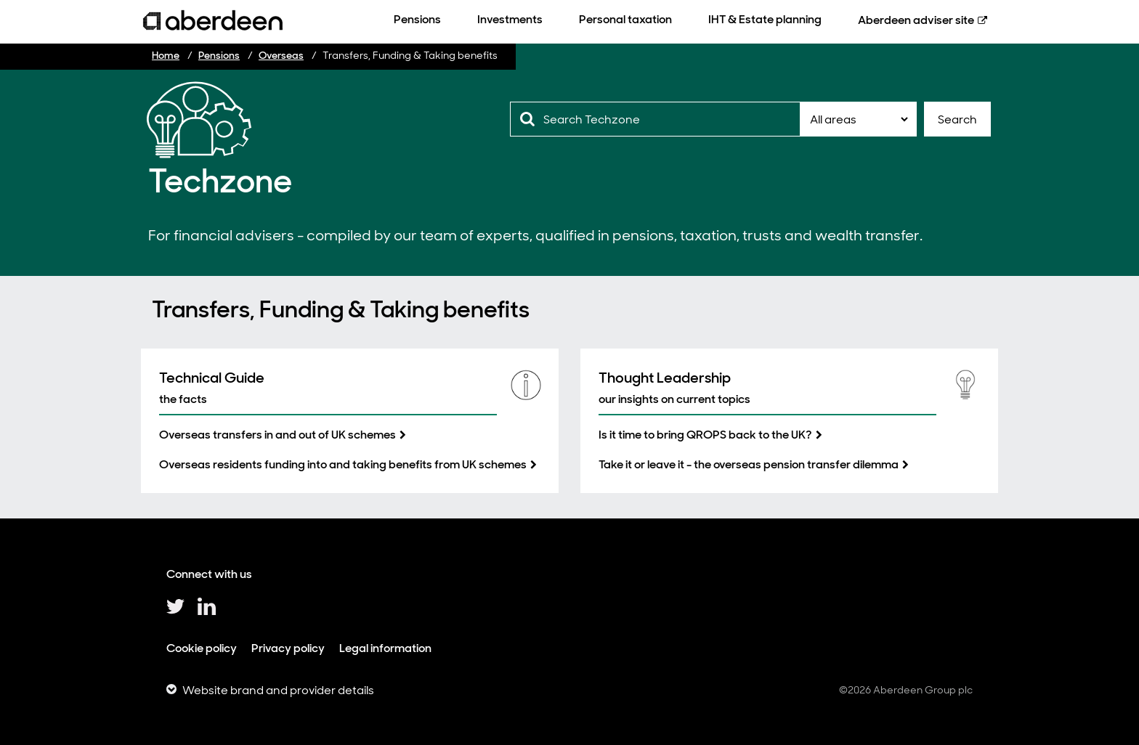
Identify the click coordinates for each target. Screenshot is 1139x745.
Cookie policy (201, 648)
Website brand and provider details (278, 690)
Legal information (385, 648)
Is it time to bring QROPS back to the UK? (705, 434)
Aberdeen (916, 20)
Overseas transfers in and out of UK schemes (277, 434)
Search (957, 119)
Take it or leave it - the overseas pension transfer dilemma (749, 464)
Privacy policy (288, 648)
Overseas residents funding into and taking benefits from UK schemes (343, 464)
